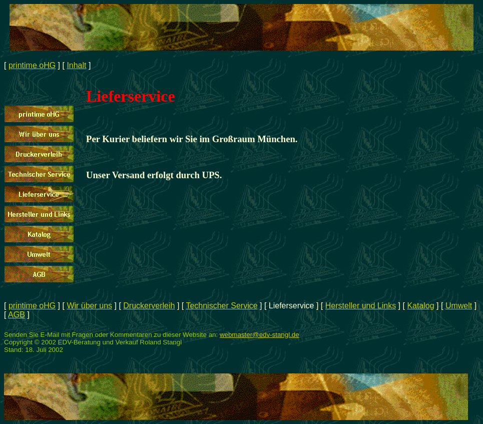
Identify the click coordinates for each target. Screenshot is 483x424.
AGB (16, 314)
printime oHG (32, 65)
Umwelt (458, 305)
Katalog (420, 305)
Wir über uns (89, 305)
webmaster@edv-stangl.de (259, 334)
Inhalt (76, 65)
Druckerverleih (149, 305)
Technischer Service (221, 305)
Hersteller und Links (360, 305)
